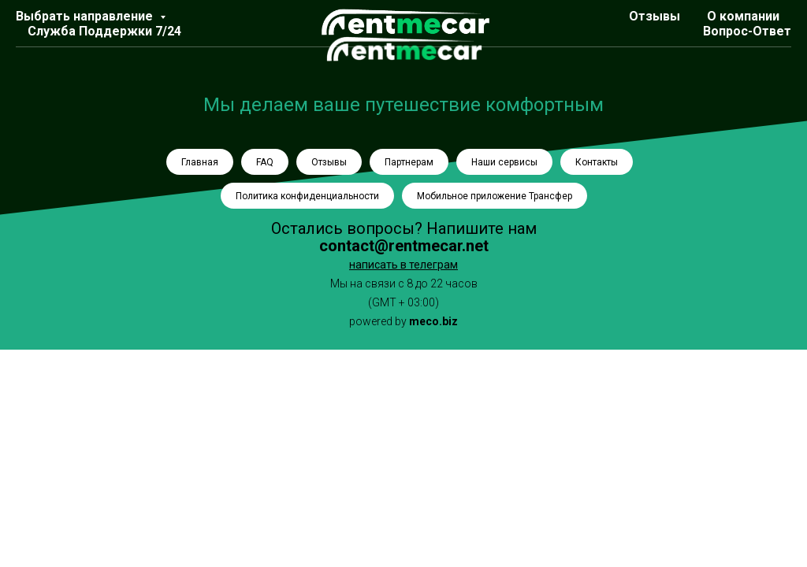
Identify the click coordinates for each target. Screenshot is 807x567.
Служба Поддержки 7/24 (104, 31)
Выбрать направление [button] (86, 16)
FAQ (264, 162)
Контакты (596, 162)
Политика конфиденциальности (307, 196)
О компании (743, 16)
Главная (199, 162)
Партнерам (409, 162)
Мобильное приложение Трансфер (494, 196)
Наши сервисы (504, 162)
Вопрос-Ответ (747, 31)
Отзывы (654, 16)
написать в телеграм (403, 264)
